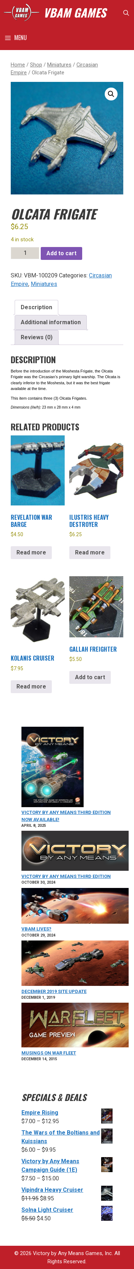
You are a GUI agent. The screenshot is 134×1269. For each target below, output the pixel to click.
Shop (36, 64)
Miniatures (59, 64)
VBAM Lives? (36, 929)
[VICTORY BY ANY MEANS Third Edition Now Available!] (52, 768)
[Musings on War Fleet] (75, 1026)
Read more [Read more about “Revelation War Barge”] (31, 552)
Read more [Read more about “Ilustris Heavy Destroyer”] (90, 552)
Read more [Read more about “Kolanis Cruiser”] (31, 686)
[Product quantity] (25, 253)
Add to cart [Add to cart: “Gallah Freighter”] (90, 677)
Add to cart (61, 253)
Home (18, 64)
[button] (111, 94)
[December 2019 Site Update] (75, 964)
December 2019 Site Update (53, 991)
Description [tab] (36, 307)
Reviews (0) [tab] (37, 337)
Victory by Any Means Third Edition (66, 876)
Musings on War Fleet (48, 1053)
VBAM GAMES (74, 12)
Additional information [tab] (51, 322)
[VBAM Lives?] (75, 907)
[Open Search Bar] (126, 12)
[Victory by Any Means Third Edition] (75, 852)
